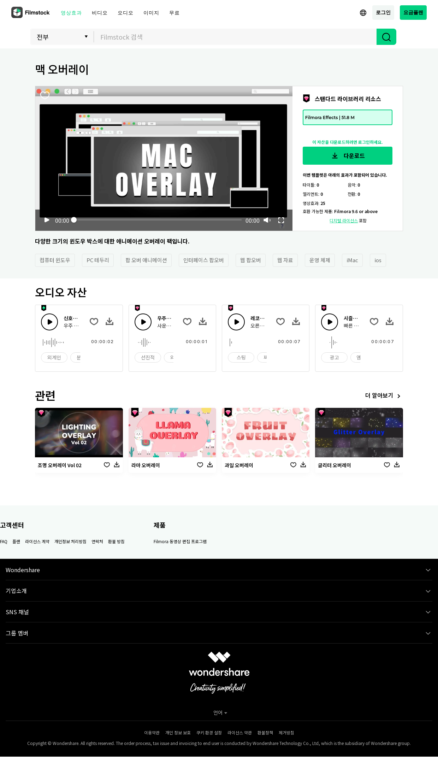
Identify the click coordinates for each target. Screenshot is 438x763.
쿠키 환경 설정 (209, 732)
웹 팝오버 (250, 260)
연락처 (97, 541)
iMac (352, 260)
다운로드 (347, 155)
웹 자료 (285, 260)
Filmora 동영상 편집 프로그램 (180, 541)
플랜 (16, 541)
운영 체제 (319, 260)
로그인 (383, 12)
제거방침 (286, 732)
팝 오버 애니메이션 (146, 260)
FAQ (3, 541)
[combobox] (235, 37)
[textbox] (235, 36)
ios (377, 260)
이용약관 (152, 732)
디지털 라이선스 (344, 220)
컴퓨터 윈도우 (55, 260)
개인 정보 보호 (178, 732)
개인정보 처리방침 (70, 541)
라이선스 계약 (37, 541)
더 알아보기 (384, 396)
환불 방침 (116, 541)
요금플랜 (413, 12)
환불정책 (265, 732)
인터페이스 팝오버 (203, 260)
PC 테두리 (98, 260)
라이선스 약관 (239, 732)
